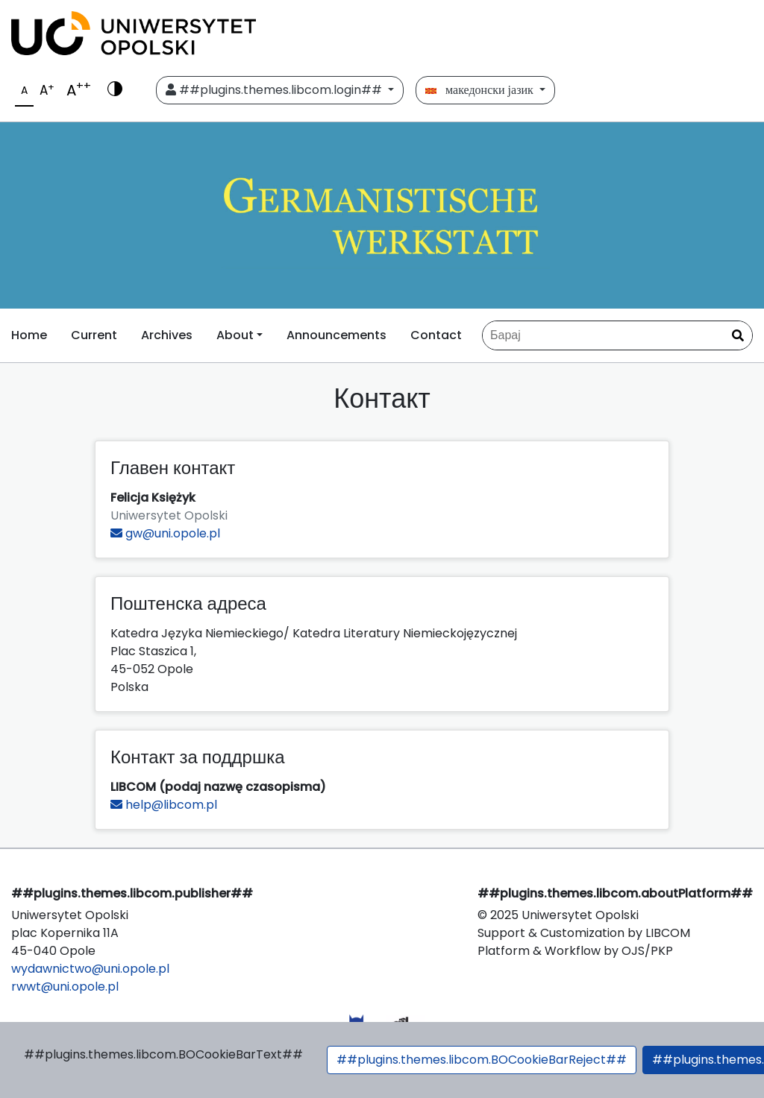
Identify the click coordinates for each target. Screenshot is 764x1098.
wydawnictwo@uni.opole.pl (90, 968)
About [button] (235, 335)
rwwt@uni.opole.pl (65, 986)
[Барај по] (617, 335)
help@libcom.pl (163, 804)
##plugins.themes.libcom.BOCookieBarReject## (481, 1059)
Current (94, 335)
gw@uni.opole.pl (165, 533)
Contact (436, 335)
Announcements (336, 335)
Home (29, 335)
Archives (166, 335)
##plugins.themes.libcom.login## (275, 89)
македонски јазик (480, 89)
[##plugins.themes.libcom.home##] (382, 215)
